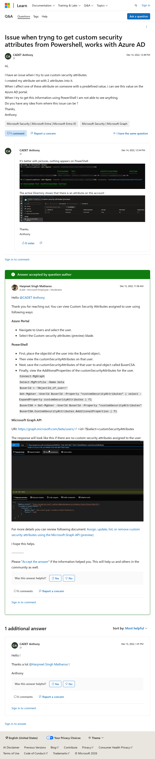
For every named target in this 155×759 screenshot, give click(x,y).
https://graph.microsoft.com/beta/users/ (46, 429)
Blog (53, 747)
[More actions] (146, 26)
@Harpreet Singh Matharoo (49, 664)
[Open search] (136, 5)
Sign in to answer (15, 724)
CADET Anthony (23, 55)
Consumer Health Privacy (114, 747)
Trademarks (60, 753)
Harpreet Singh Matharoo (36, 286)
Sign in (146, 5)
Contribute (70, 747)
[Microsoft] (7, 5)
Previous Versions (35, 747)
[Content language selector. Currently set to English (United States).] (21, 738)
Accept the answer (35, 561)
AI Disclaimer (11, 747)
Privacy (86, 747)
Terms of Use (11, 753)
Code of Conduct (34, 753)
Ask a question (139, 16)
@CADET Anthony (32, 297)
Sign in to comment (17, 259)
